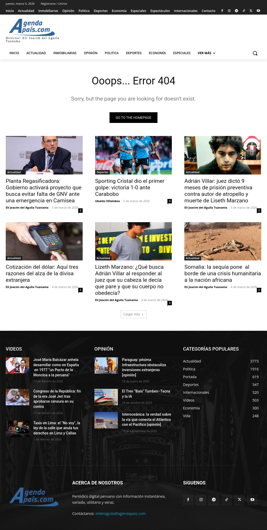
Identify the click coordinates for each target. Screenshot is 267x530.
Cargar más (133, 314)
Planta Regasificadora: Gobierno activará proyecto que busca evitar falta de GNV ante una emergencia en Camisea (43, 191)
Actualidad (14, 172)
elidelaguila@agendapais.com (120, 513)
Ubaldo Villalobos (107, 201)
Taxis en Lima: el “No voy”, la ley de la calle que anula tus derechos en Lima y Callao (56, 428)
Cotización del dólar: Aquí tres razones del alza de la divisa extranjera (42, 273)
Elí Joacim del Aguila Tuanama (27, 207)
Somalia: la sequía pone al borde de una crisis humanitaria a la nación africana (222, 273)
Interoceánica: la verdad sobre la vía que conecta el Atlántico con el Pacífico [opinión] (146, 419)
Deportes (102, 172)
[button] (255, 53)
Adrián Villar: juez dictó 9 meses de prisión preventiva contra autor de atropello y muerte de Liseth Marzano (218, 191)
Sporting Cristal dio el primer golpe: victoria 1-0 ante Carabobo (130, 187)
